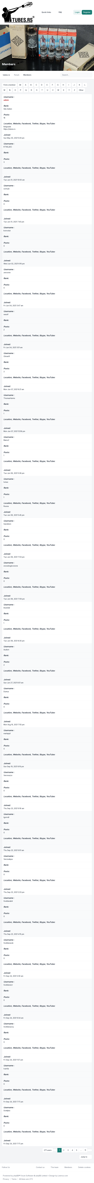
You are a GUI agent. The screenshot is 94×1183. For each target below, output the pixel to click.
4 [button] (72, 1150)
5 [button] (76, 1150)
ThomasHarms (9, 398)
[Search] (85, 75)
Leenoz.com (63, 1175)
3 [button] (68, 1150)
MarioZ (6, 440)
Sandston (7, 524)
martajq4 (7, 733)
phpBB (16, 1175)
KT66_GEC (8, 147)
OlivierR (7, 356)
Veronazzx (8, 775)
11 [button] (85, 1150)
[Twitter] (13, 1167)
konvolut (7, 230)
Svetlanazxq (9, 1027)
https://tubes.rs (9, 129)
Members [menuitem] (66, 1167)
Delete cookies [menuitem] (83, 1167)
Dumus (6, 691)
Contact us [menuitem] (39, 1167)
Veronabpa (8, 859)
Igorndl (6, 817)
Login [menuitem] (77, 12)
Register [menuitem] (86, 12)
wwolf (6, 314)
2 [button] (63, 1150)
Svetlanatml (8, 901)
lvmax (6, 482)
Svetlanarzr (8, 985)
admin (6, 100)
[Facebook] (11, 1167)
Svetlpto (7, 1110)
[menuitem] (45, 12)
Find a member (10, 85)
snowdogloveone (11, 566)
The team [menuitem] (52, 1167)
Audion (6, 649)
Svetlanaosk (8, 943)
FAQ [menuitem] (58, 12)
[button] (89, 1150)
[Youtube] (15, 1167)
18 (4, 118)
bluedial (7, 608)
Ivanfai (6, 1068)
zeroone (7, 272)
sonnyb (7, 189)
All (20, 85)
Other (81, 90)
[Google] (17, 1167)
